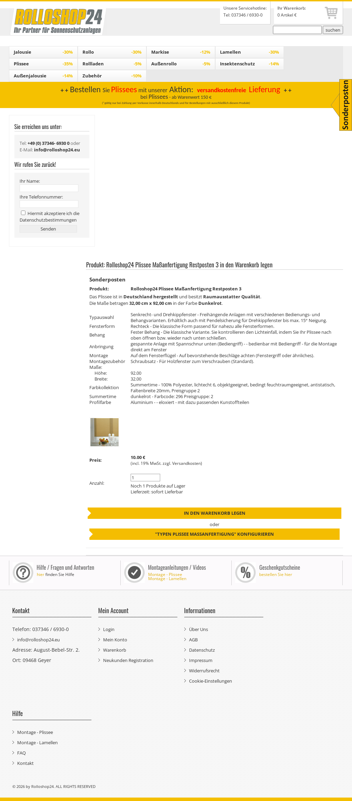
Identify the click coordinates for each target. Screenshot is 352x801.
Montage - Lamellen (167, 578)
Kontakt (25, 763)
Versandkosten (186, 463)
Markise (180, 52)
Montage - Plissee (165, 574)
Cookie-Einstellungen (210, 681)
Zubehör (112, 76)
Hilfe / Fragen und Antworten (65, 567)
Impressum (200, 660)
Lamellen (249, 52)
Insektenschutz (249, 64)
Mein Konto (115, 640)
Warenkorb (114, 650)
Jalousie (43, 52)
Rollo (112, 52)
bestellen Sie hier (275, 574)
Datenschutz (202, 650)
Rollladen (112, 64)
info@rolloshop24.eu (38, 640)
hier (40, 574)
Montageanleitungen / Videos (177, 567)
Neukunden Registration (128, 660)
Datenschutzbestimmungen (48, 220)
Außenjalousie (43, 76)
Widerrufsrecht (204, 671)
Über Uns (198, 629)
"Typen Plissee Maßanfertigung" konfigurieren (214, 534)
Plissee (43, 64)
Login (108, 629)
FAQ (21, 753)
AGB (193, 640)
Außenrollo (180, 64)
